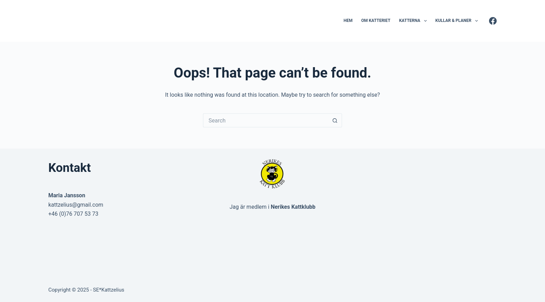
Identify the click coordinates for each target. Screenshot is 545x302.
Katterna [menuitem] (414, 21)
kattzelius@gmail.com (75, 204)
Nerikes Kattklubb (293, 207)
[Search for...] (265, 120)
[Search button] (335, 120)
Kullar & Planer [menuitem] (458, 21)
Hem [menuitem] (347, 20)
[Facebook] (493, 21)
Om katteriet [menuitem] (375, 20)
